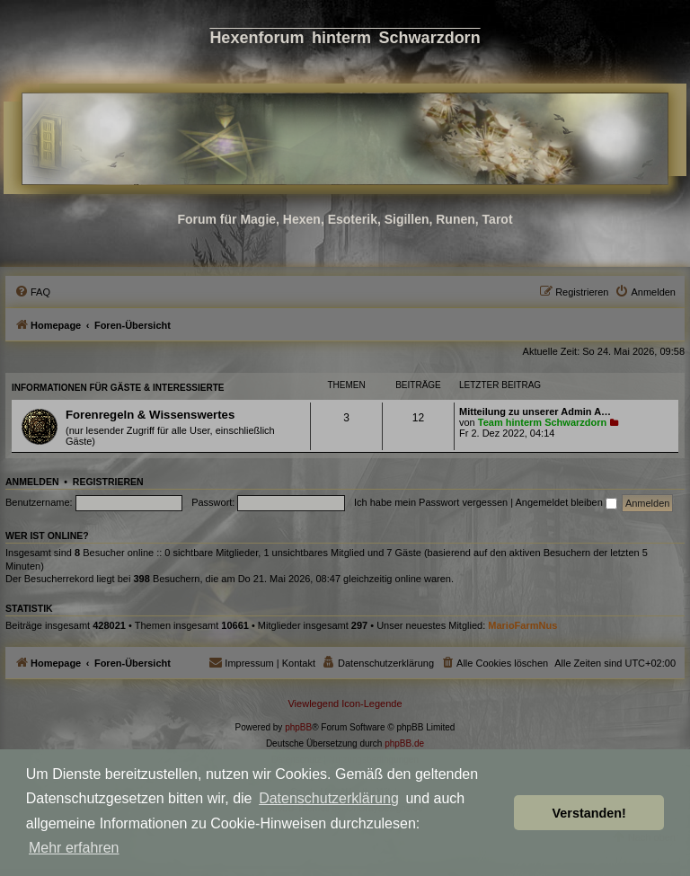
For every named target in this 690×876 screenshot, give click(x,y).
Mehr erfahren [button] (74, 847)
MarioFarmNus (522, 625)
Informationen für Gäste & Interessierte (118, 388)
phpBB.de (404, 743)
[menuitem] (32, 292)
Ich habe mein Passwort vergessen (431, 502)
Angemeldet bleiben (566, 502)
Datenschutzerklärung (329, 798)
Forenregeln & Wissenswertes (150, 414)
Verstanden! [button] (589, 813)
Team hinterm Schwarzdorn (542, 422)
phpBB (298, 727)
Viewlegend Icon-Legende (345, 703)
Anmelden (32, 481)
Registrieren (108, 481)
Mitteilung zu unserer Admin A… (535, 411)
